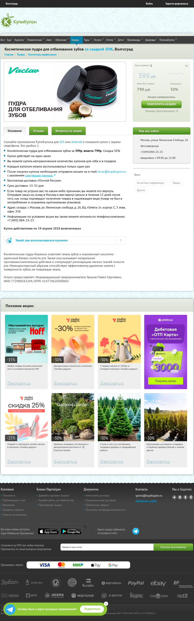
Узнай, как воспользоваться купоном (41, 240)
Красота (20, 39)
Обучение (62, 39)
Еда (9, 39)
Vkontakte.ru (180, 497)
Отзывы (38, 131)
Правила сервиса (13, 509)
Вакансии (8, 505)
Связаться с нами (146, 500)
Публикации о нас (14, 500)
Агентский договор (97, 495)
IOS (62, 142)
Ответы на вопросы (15, 514)
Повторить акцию (161, 104)
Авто (49, 39)
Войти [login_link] (149, 3)
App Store (48, 531)
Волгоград (11, 3)
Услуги (99, 39)
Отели (111, 39)
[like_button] (182, 66)
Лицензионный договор (101, 500)
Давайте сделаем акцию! (54, 495)
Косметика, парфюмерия (150, 182)
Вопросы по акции (69, 131)
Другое (141, 190)
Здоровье (151, 39)
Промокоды (135, 39)
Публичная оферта (97, 505)
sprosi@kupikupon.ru (148, 495)
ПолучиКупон (168, 39)
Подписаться (92, 609)
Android (77, 142)
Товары (76, 39)
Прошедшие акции (50, 505)
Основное (15, 131)
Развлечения (35, 39)
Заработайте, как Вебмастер (56, 500)
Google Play (71, 531)
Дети (121, 39)
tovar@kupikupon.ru (112, 171)
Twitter (185, 497)
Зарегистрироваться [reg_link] (176, 3)
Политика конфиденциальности (106, 509)
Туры (88, 39)
